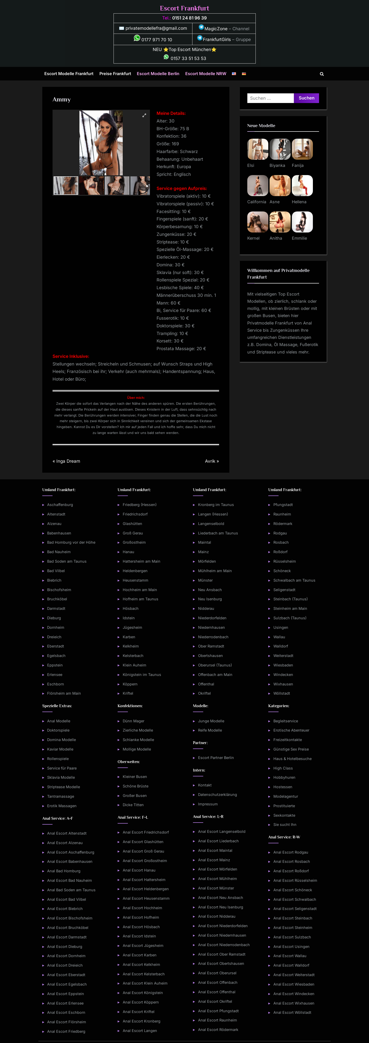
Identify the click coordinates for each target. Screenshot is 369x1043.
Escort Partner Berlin (216, 757)
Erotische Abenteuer (291, 730)
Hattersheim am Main (141, 561)
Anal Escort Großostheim (145, 860)
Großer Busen (135, 795)
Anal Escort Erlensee (65, 1003)
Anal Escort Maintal (215, 850)
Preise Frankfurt (115, 73)
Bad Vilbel (56, 571)
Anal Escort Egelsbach (67, 984)
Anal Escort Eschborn (66, 1012)
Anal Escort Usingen (291, 946)
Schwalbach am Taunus (294, 580)
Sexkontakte (284, 815)
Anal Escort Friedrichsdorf (146, 832)
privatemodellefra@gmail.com (156, 28)
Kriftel (128, 693)
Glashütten (132, 523)
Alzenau (54, 523)
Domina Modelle (61, 739)
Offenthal (206, 684)
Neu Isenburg (210, 599)
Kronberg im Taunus (216, 504)
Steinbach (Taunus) (290, 599)
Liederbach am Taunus (218, 533)
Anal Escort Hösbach (141, 927)
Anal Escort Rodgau (290, 852)
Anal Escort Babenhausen (70, 861)
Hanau (128, 552)
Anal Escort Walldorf (291, 965)
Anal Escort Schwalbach (294, 899)
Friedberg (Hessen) (140, 504)
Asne (275, 201)
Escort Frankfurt (184, 8)
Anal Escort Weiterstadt (294, 975)
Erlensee (54, 674)
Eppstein (55, 665)
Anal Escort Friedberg (66, 1031)
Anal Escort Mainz (214, 860)
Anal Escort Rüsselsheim (295, 880)
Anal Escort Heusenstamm (146, 898)
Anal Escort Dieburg (64, 946)
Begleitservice (285, 721)
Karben (129, 637)
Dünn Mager (133, 721)
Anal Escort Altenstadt (67, 833)
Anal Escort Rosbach (291, 861)
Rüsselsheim (284, 561)
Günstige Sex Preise (291, 749)
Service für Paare (62, 768)
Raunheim (282, 514)
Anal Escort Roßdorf (291, 871)
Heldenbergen (135, 571)
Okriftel (204, 693)
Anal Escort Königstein (143, 992)
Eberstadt (55, 646)
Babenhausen (59, 533)
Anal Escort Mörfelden (217, 869)
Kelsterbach (133, 655)
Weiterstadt (283, 655)
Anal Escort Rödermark (218, 1029)
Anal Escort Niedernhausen (222, 935)
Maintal (204, 542)
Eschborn (55, 684)
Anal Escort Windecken (293, 993)
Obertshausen (210, 655)
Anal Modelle (58, 721)
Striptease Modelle (63, 787)
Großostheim (134, 542)
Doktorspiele (58, 730)
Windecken (283, 674)
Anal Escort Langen (140, 1030)
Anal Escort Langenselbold (221, 831)
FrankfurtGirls (214, 39)
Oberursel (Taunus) (215, 665)
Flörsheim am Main (64, 693)
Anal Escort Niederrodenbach (224, 945)
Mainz (203, 552)
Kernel (253, 238)
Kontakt (205, 785)
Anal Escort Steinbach (292, 918)
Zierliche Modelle (138, 730)
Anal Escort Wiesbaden (293, 984)
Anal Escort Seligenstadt (295, 908)
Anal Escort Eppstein (65, 993)
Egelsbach (56, 655)
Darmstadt (56, 608)
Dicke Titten (133, 805)
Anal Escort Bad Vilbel (66, 899)
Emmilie (299, 238)
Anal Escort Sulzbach (292, 937)
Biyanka (277, 165)
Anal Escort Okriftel (215, 1001)
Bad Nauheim (59, 552)
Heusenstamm (135, 580)
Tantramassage (60, 796)
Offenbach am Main (215, 674)
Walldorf (280, 646)
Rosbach (281, 542)
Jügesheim (132, 627)
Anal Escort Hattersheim (144, 879)
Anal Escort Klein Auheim (145, 983)
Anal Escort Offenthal (216, 992)
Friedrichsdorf (135, 514)
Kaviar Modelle (60, 749)
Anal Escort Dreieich (65, 965)
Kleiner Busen (135, 776)
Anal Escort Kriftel (139, 1011)
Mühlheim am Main (215, 571)
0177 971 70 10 (153, 39)
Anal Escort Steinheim (292, 927)
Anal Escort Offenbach (218, 982)
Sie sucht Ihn (284, 824)
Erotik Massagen (62, 806)
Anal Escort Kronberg (141, 1021)
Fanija (298, 165)
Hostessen (282, 787)
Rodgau (280, 533)
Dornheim (55, 627)
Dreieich (54, 637)
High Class (283, 768)
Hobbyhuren (284, 777)
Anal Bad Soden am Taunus (71, 890)
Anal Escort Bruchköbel (67, 927)
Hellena (299, 201)
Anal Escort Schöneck (292, 890)
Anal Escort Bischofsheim (70, 918)
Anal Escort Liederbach (218, 841)
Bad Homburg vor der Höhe (71, 542)
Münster (205, 580)
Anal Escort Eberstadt (66, 975)
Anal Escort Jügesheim (143, 945)
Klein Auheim (134, 665)
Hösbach (131, 608)
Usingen (280, 627)
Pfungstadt (283, 504)
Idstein (129, 618)
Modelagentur (285, 796)
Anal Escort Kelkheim (141, 964)
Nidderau (206, 608)
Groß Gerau (133, 533)
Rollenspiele (58, 758)
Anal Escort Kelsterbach (144, 974)
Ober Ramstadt (211, 646)
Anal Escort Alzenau (65, 843)
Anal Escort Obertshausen (221, 963)
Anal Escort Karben (140, 955)
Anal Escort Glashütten (143, 841)
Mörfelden (207, 561)
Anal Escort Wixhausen (293, 1003)
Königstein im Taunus (142, 674)
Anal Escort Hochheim (142, 908)
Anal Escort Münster (216, 888)
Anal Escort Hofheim (141, 917)
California (256, 201)
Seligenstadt (284, 590)
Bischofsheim (59, 590)
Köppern (130, 684)
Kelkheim (131, 646)
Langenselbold (211, 523)
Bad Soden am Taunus (67, 561)
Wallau (279, 637)
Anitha (276, 238)
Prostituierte (284, 806)
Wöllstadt (281, 693)
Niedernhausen (211, 627)
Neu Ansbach (210, 590)
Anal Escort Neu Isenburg (220, 907)
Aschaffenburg (60, 504)
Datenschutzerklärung (217, 794)
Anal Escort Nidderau (216, 916)
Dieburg (54, 618)
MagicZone (213, 28)
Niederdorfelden (212, 618)
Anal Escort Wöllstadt (292, 1012)
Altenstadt (56, 514)
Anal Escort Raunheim (217, 1020)
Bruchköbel (57, 599)
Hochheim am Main (140, 590)
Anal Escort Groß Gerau (143, 851)
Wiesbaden (283, 665)
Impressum (208, 804)
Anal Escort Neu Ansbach (220, 897)
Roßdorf (280, 552)
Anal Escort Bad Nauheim (69, 880)
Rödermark (282, 523)
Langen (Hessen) (213, 514)
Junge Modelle (211, 721)
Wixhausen (283, 684)
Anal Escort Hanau (139, 870)
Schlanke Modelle (138, 739)
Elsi (250, 165)
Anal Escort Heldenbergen (146, 889)
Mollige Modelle (137, 749)
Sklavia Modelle (61, 777)
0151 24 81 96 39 (189, 18)
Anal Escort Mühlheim (217, 878)
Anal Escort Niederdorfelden (223, 926)
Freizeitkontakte (287, 739)
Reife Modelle (210, 730)
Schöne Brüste (135, 786)
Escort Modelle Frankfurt (69, 73)
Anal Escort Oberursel (217, 973)
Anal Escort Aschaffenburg (70, 852)
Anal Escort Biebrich (65, 908)
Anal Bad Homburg (63, 871)
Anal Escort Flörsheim (66, 1022)
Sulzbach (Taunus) (289, 618)
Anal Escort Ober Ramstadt (221, 954)
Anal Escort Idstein (139, 936)
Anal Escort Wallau (289, 956)
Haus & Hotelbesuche (292, 758)
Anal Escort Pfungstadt (218, 1011)
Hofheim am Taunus (140, 599)
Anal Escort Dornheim (66, 956)
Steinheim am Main (290, 608)
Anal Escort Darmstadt (67, 937)
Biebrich (54, 580)
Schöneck (282, 571)
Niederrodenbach (213, 637)
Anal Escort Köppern (141, 1002)
